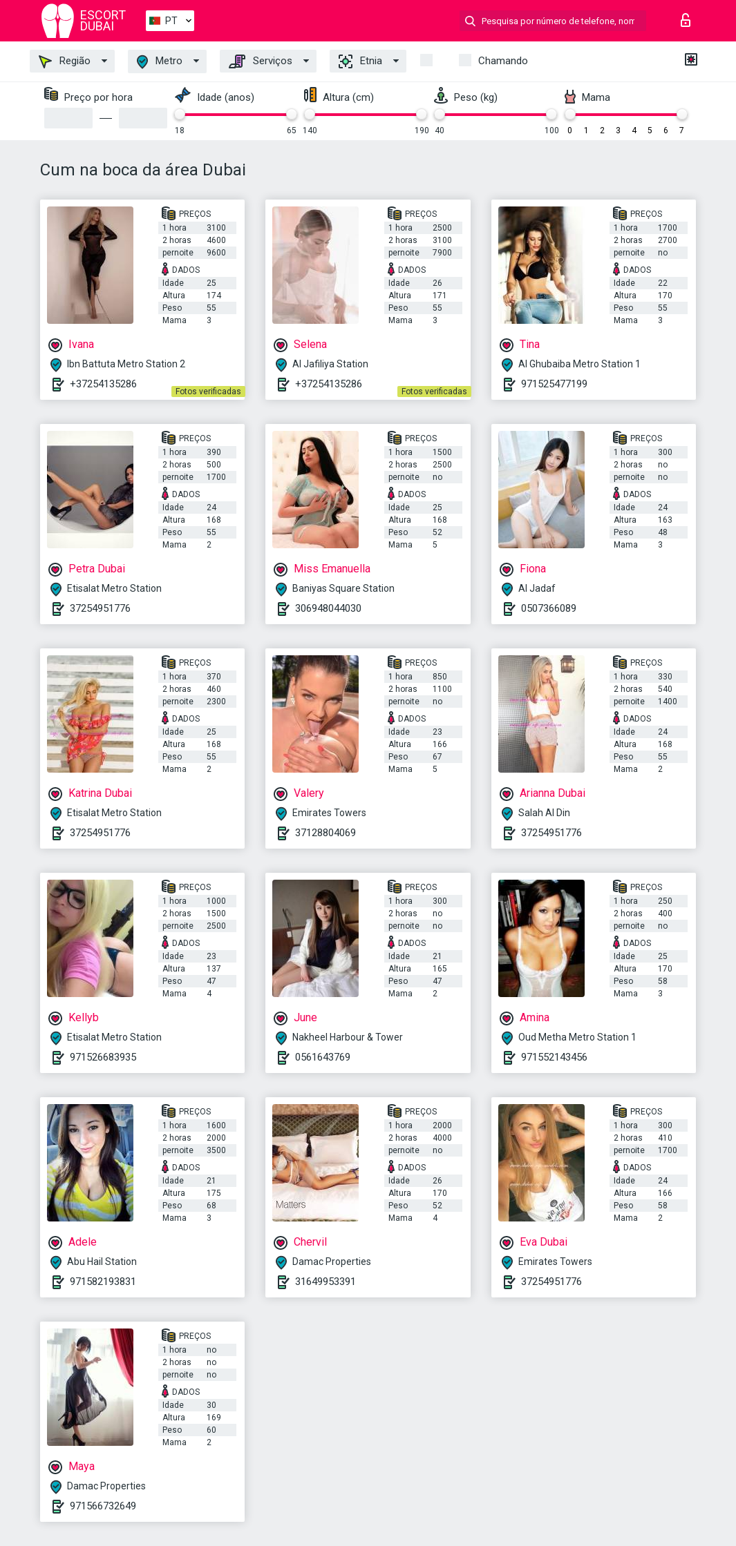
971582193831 (103, 1281)
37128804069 (325, 833)
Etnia (360, 61)
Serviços (260, 61)
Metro (159, 62)
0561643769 (322, 1057)
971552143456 (554, 1057)
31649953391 (325, 1281)
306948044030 (328, 608)
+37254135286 (103, 384)
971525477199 (554, 384)
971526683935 (103, 1057)
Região (65, 61)
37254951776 (100, 608)
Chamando (503, 61)
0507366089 (548, 608)
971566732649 (103, 1506)
